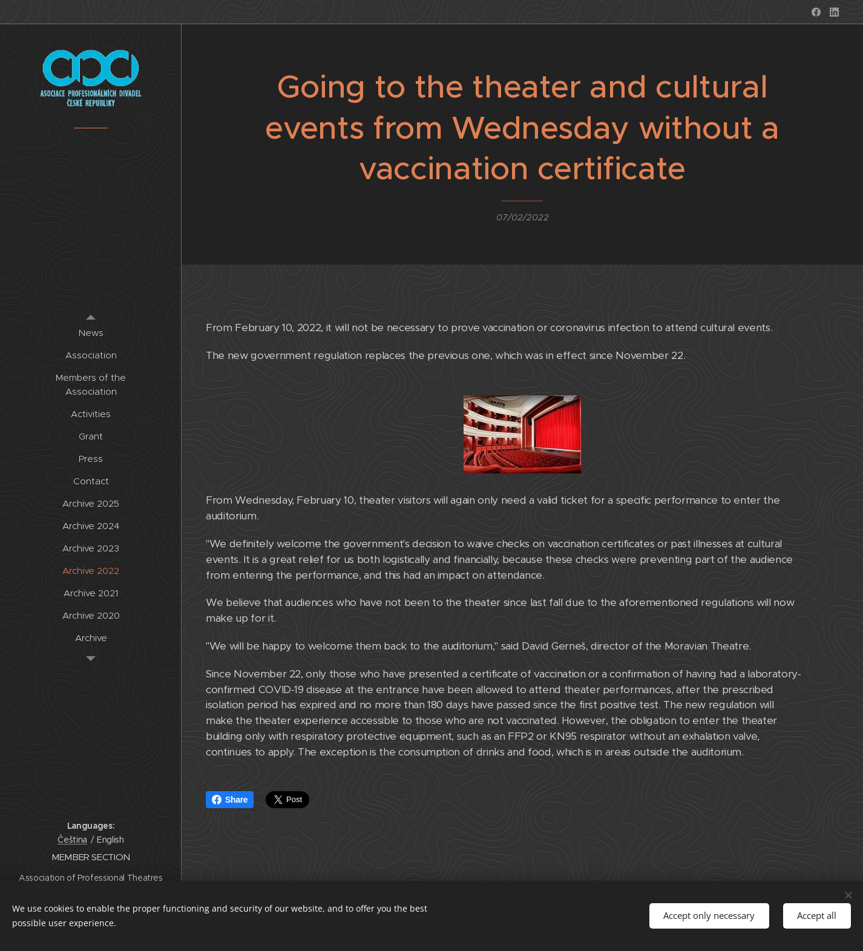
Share (230, 800)
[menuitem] (91, 333)
